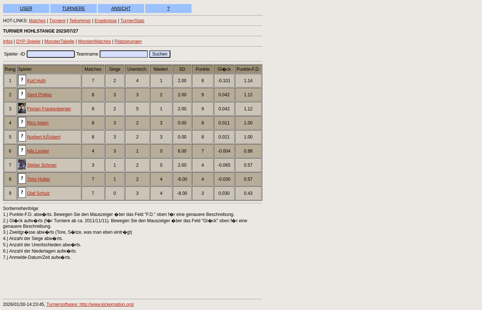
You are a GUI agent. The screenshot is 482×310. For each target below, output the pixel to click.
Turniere (57, 20)
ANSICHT (121, 8)
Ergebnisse (105, 20)
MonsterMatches (94, 41)
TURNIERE (73, 8)
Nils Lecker (38, 151)
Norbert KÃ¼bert (43, 137)
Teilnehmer (80, 20)
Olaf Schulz (38, 193)
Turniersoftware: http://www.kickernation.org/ (90, 304)
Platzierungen (128, 41)
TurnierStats (132, 20)
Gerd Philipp (39, 94)
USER (26, 8)
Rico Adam (38, 123)
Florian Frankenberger (49, 108)
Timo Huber (38, 179)
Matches (37, 20)
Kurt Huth (36, 80)
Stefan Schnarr (42, 165)
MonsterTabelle (59, 41)
